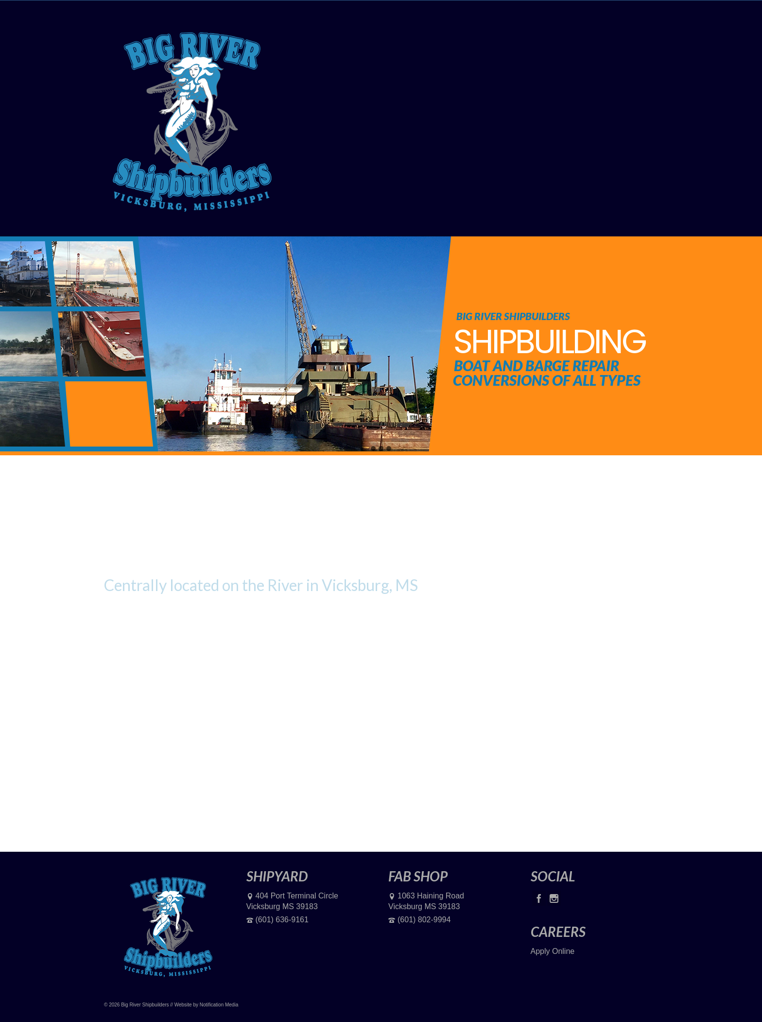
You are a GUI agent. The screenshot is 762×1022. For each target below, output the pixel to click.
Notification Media (219, 1004)
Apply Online (553, 951)
